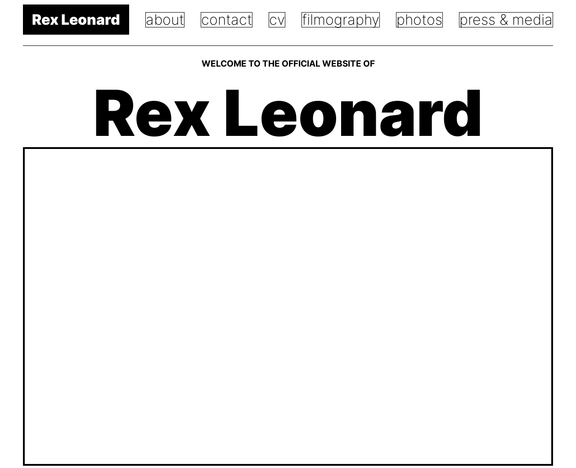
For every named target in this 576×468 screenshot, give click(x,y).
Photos (419, 19)
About (165, 19)
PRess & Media (506, 19)
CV (277, 19)
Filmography (340, 19)
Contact (226, 19)
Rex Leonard (76, 19)
